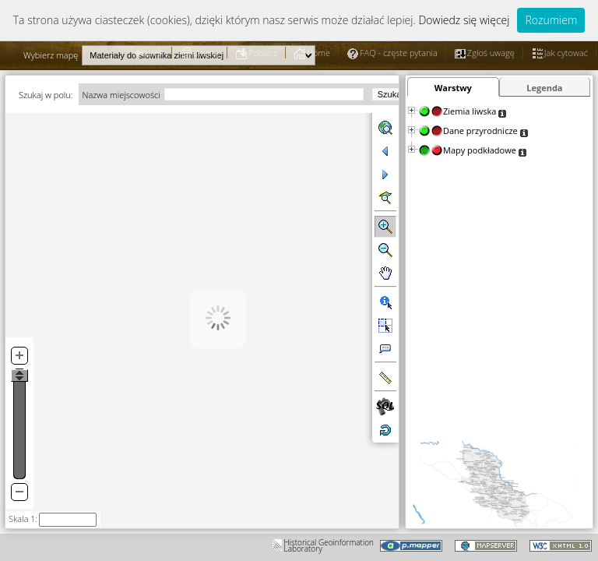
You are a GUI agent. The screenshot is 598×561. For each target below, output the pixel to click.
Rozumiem (551, 19)
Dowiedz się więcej (463, 19)
